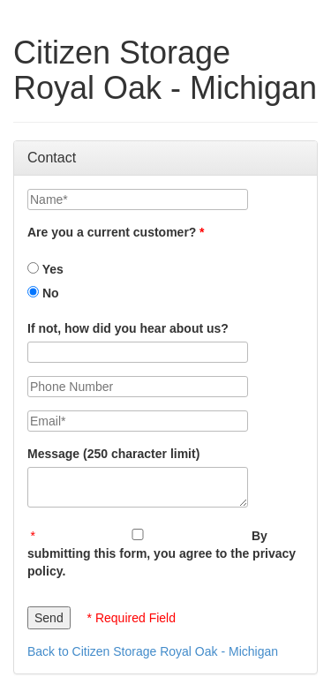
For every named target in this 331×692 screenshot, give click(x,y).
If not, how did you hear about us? (128, 328)
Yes (45, 269)
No (43, 293)
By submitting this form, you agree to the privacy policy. (161, 553)
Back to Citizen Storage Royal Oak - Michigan (152, 651)
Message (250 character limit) (113, 454)
